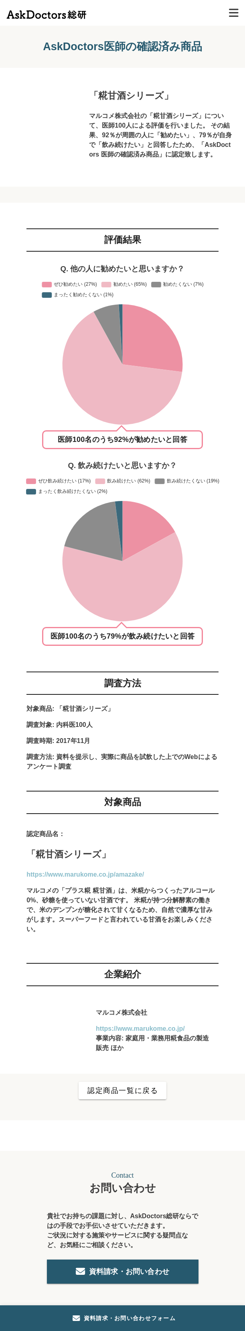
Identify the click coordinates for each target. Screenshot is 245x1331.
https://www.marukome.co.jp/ (140, 1028)
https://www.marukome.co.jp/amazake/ (85, 874)
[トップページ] (46, 13)
